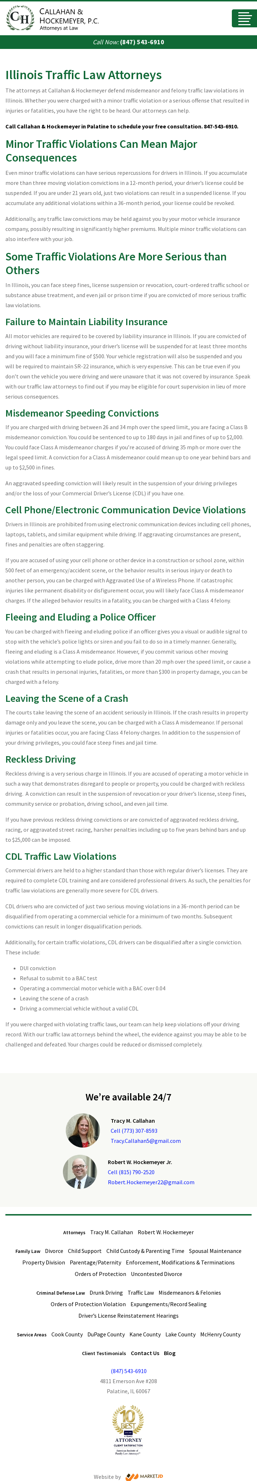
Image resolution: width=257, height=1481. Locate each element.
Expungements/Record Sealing (168, 1304)
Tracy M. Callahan (111, 1232)
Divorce (54, 1250)
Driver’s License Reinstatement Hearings (128, 1315)
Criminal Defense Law (60, 1293)
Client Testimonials (104, 1353)
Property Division (43, 1262)
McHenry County (220, 1334)
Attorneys (74, 1232)
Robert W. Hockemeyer (166, 1232)
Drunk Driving (106, 1292)
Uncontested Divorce (156, 1273)
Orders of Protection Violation (88, 1304)
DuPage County (106, 1334)
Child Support (85, 1250)
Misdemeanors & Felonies (190, 1292)
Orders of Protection (100, 1273)
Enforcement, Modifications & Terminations (180, 1262)
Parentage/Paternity (95, 1262)
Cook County (67, 1334)
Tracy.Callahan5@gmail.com (146, 1140)
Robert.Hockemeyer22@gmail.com (151, 1182)
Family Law (27, 1251)
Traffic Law (141, 1292)
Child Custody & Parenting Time (145, 1250)
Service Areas (32, 1334)
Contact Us (145, 1353)
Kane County (145, 1334)
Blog (169, 1353)
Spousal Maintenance (215, 1250)
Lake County (180, 1334)
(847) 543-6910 (142, 42)
